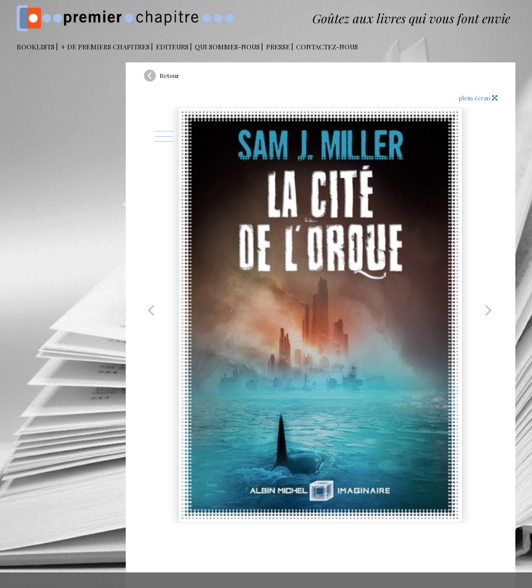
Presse (278, 46)
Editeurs (172, 46)
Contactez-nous (327, 46)
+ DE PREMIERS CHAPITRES (105, 46)
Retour (169, 75)
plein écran (478, 98)
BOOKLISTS (36, 46)
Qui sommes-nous (227, 46)
